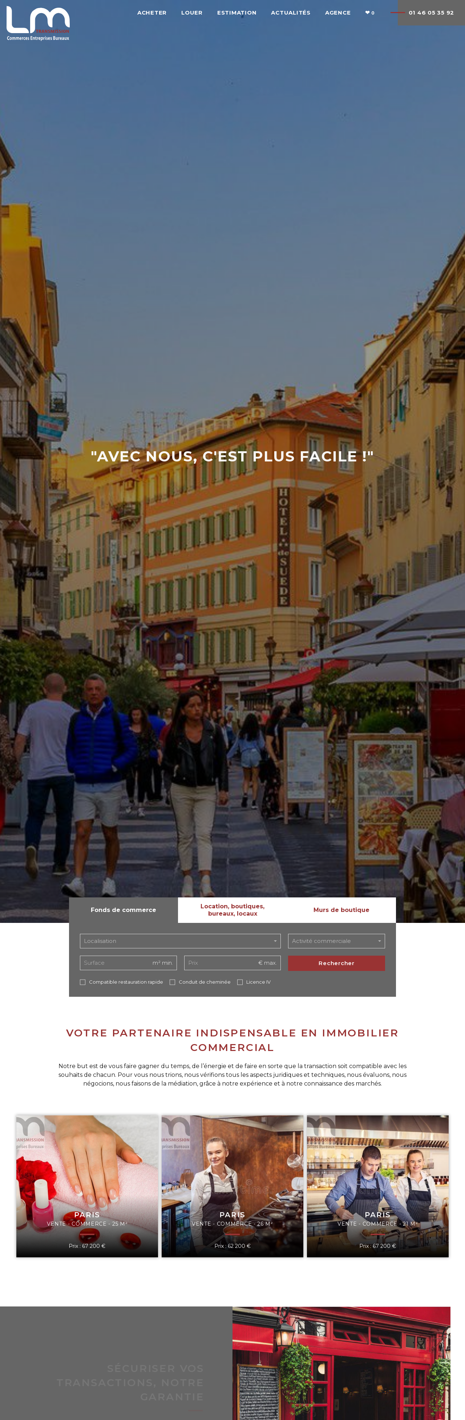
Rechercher (337, 963)
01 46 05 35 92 (431, 12)
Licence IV (258, 982)
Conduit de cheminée (205, 982)
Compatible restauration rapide (126, 982)
